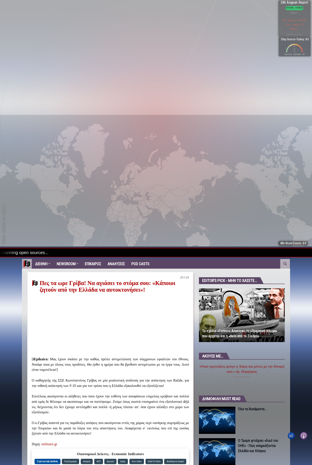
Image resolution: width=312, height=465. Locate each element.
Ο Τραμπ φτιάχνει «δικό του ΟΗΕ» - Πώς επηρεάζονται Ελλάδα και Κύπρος (258, 445)
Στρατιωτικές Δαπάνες (47, 461)
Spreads (110, 461)
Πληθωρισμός (70, 461)
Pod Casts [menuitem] (140, 264)
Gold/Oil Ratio (154, 461)
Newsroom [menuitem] (66, 264)
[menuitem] (27, 264)
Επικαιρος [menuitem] (93, 264)
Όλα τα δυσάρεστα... (253, 409)
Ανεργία (86, 461)
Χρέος (123, 461)
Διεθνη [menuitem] (41, 264)
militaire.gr (49, 444)
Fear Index (137, 461)
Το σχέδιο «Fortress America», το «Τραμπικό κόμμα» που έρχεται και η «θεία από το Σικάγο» (239, 333)
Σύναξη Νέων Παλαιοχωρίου (241, 377)
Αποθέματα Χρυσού (175, 461)
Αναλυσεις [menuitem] (116, 264)
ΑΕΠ (99, 461)
